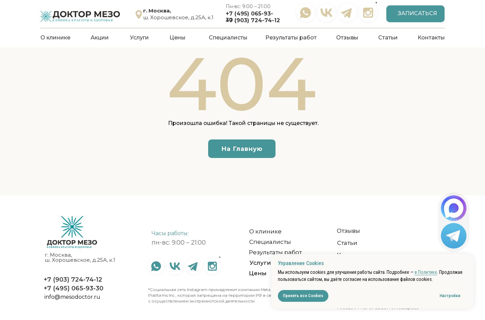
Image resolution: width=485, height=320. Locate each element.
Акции (100, 37)
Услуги (139, 37)
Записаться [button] (417, 13)
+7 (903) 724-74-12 (253, 20)
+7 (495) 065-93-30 (73, 288)
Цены (177, 37)
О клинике (55, 37)
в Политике (426, 272)
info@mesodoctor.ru (72, 297)
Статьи (388, 37)
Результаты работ (291, 37)
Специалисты (228, 37)
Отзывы (347, 37)
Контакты (431, 37)
